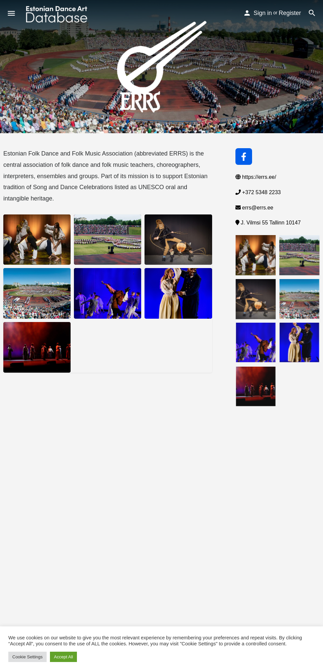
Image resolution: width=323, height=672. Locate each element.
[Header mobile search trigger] (312, 13)
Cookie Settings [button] (27, 656)
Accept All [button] (63, 656)
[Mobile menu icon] (11, 14)
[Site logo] (57, 14)
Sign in (262, 13)
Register (290, 13)
